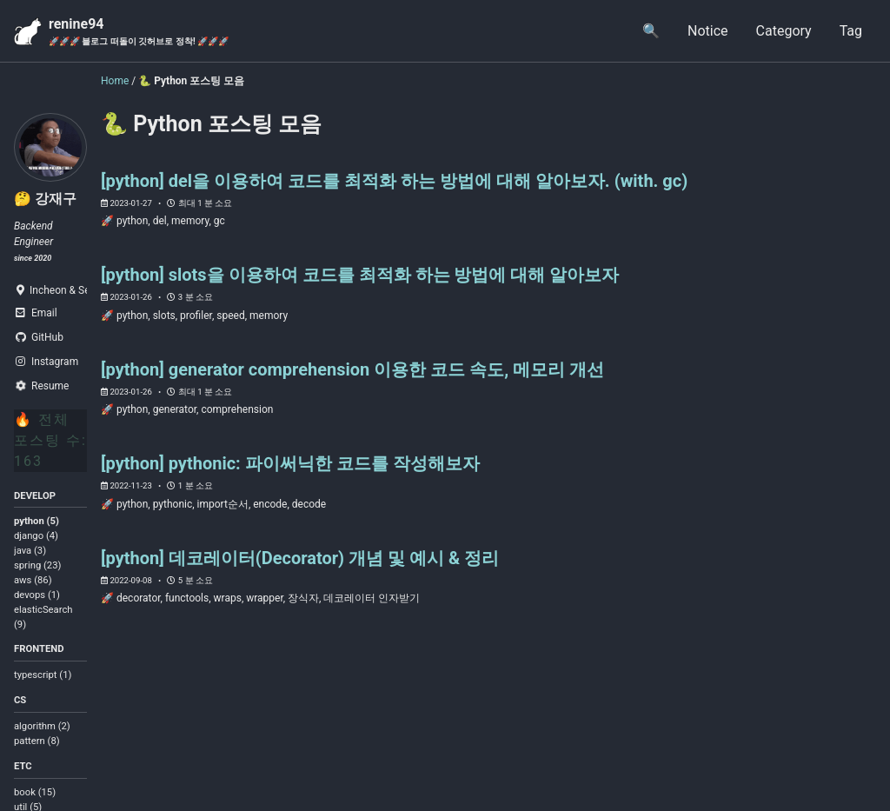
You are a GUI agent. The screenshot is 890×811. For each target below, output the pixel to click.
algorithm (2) (42, 726)
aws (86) (33, 580)
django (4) (36, 536)
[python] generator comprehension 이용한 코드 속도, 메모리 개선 (352, 369)
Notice (707, 31)
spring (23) (37, 565)
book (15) (35, 792)
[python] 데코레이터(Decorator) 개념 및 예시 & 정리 (300, 558)
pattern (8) (37, 741)
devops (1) (37, 595)
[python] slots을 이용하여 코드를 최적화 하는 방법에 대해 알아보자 (360, 274)
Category (784, 31)
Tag (851, 31)
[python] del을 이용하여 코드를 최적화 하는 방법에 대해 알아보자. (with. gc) (394, 180)
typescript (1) (42, 675)
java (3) (30, 550)
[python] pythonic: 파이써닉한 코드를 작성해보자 (290, 463)
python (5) (36, 521)
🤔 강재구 (45, 198)
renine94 (139, 32)
